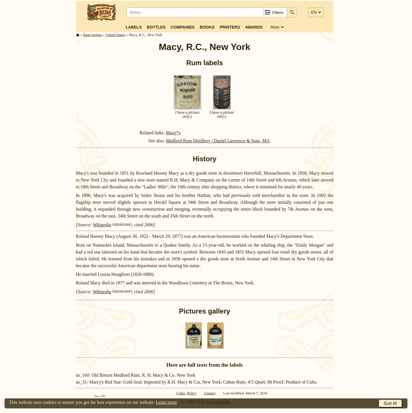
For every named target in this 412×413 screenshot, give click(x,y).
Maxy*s (173, 132)
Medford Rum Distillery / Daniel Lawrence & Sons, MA (218, 140)
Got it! (390, 403)
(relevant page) (122, 224)
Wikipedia (102, 224)
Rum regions (92, 35)
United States (115, 35)
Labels (134, 27)
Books (207, 27)
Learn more (166, 402)
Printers (230, 27)
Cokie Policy (186, 393)
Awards (253, 27)
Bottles (156, 27)
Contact (209, 393)
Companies (183, 27)
